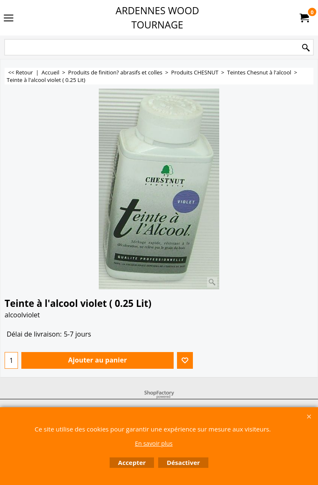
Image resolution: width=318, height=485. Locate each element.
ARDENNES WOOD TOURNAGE (157, 17)
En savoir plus (153, 443)
